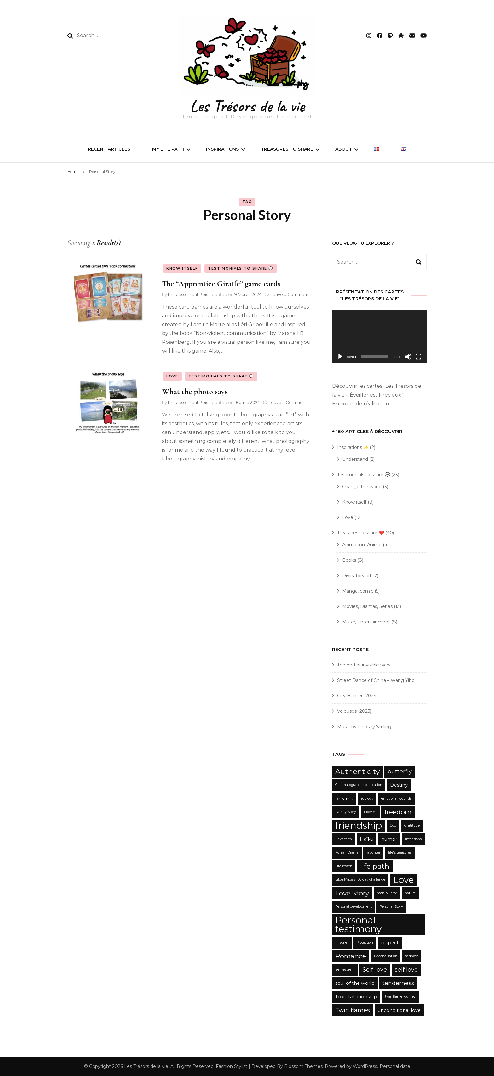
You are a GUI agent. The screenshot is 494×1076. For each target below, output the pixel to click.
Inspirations (222, 149)
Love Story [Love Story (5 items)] (352, 893)
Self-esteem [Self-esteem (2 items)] (345, 969)
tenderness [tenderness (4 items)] (398, 983)
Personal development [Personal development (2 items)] (353, 907)
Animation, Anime (362, 545)
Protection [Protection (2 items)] (364, 942)
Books (349, 560)
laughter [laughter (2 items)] (373, 852)
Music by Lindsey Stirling (364, 726)
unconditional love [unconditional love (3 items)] (399, 1010)
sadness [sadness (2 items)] (411, 956)
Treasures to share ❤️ (360, 533)
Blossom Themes (303, 1066)
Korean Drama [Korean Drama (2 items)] (347, 852)
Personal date (395, 1066)
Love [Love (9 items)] (403, 879)
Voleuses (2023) (354, 711)
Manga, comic (357, 591)
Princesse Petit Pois (188, 294)
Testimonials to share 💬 (240, 268)
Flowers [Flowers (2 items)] (370, 812)
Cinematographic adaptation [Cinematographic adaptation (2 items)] (358, 785)
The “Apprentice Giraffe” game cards (221, 283)
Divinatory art (357, 575)
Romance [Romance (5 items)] (350, 956)
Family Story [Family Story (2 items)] (345, 812)
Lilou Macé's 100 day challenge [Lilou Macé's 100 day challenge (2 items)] (360, 880)
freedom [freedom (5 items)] (397, 812)
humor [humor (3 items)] (389, 839)
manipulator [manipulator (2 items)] (387, 893)
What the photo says (194, 391)
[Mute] (408, 357)
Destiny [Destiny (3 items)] (399, 785)
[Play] (340, 357)
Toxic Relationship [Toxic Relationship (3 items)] (356, 997)
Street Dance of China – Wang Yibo (376, 680)
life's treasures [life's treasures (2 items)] (399, 852)
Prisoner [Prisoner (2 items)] (341, 942)
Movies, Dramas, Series (367, 606)
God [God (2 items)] (393, 825)
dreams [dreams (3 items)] (344, 798)
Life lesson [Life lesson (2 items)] (343, 866)
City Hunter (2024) (357, 696)
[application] (379, 336)
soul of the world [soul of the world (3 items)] (355, 983)
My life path (168, 149)
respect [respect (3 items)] (390, 942)
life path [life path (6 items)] (374, 866)
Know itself (182, 268)
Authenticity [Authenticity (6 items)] (357, 771)
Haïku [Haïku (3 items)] (366, 839)
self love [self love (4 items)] (406, 969)
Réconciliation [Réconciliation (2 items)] (385, 956)
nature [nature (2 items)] (410, 893)
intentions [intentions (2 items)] (413, 839)
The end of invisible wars (363, 665)
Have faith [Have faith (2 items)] (343, 839)
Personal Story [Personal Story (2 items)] (391, 907)
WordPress (365, 1066)
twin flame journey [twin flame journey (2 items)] (400, 997)
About (343, 149)
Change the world (362, 486)
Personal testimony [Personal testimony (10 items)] (358, 924)
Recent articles (109, 149)
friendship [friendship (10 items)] (358, 825)
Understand (355, 459)
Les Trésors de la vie (247, 105)
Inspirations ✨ (353, 447)
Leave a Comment (289, 294)
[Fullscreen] (418, 357)
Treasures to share (287, 149)
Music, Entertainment (366, 622)
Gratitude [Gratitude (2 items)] (412, 825)
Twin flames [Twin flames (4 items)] (352, 1010)
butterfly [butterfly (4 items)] (400, 771)
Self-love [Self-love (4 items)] (375, 969)
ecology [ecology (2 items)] (367, 798)
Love (172, 376)
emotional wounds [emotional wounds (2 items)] (396, 798)
